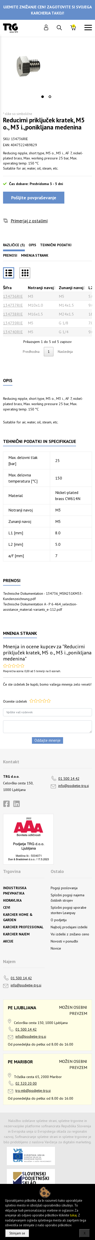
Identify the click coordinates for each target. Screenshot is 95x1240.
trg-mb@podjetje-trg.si (33, 1090)
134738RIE (13, 314)
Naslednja (65, 351)
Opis (32, 245)
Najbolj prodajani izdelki (69, 927)
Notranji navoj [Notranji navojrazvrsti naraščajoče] (41, 287)
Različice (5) (14, 245)
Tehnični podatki (55, 245)
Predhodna (31, 351)
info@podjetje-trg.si (73, 785)
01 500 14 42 (69, 778)
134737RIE (13, 305)
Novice (56, 948)
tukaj (73, 1215)
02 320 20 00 (26, 1083)
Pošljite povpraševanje (33, 198)
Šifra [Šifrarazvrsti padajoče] (7, 287)
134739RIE (13, 322)
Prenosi (10, 255)
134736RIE (13, 296)
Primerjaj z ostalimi (29, 221)
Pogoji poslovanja (64, 888)
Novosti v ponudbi (64, 941)
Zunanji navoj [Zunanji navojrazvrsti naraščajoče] (71, 287)
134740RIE (13, 331)
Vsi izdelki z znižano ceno (70, 934)
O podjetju (59, 920)
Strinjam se (17, 1233)
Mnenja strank (34, 255)
